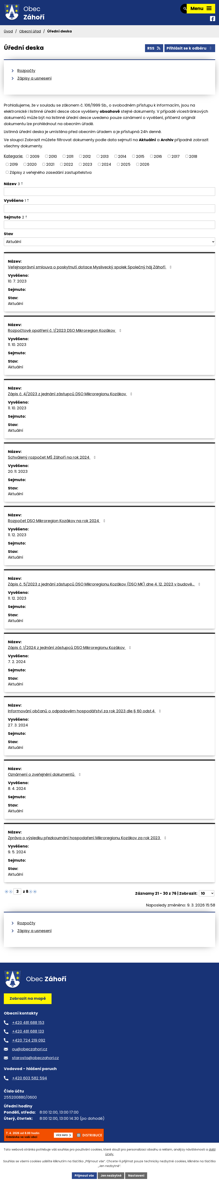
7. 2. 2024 (17, 665)
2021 (50, 167)
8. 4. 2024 (17, 791)
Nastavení (137, 1175)
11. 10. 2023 (17, 347)
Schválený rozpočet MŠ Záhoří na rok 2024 (52, 460)
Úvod (8, 34)
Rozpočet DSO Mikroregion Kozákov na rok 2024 (57, 524)
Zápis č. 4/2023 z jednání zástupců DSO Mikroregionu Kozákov (71, 397)
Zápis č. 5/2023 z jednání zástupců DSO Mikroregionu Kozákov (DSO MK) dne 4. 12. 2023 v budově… (105, 587)
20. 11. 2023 (18, 474)
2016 (158, 159)
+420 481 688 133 (28, 1034)
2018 (193, 159)
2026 (144, 167)
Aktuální (15, 306)
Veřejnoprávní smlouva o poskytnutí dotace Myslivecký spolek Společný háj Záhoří (90, 270)
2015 (140, 159)
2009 (34, 159)
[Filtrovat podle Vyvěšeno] (109, 212)
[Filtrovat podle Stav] (109, 245)
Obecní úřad (30, 34)
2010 (53, 159)
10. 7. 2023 (17, 284)
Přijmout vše (83, 1175)
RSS (152, 51)
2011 (70, 159)
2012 (87, 159)
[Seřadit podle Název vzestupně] (22, 186)
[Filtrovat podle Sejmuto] (109, 228)
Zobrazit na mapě (28, 1001)
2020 (32, 167)
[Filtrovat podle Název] (109, 194)
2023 (87, 167)
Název (12, 187)
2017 (176, 159)
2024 (106, 167)
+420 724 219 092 (28, 1043)
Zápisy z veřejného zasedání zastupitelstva (51, 175)
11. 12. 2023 (17, 538)
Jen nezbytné (111, 1175)
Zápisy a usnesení (34, 81)
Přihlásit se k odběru (189, 51)
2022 (68, 167)
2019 (14, 167)
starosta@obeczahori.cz (35, 1061)
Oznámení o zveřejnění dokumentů (45, 777)
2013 (105, 159)
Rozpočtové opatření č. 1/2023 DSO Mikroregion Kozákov (65, 333)
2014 (122, 159)
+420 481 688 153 (28, 1025)
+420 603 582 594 (29, 1081)
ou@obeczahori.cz (29, 1052)
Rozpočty (26, 73)
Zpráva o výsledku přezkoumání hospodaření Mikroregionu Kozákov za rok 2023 (88, 841)
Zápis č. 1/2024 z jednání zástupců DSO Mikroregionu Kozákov (70, 650)
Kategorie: (13, 159)
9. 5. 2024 (17, 855)
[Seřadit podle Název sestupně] (22, 188)
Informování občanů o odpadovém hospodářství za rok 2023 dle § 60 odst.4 (85, 714)
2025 (125, 167)
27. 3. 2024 (18, 728)
